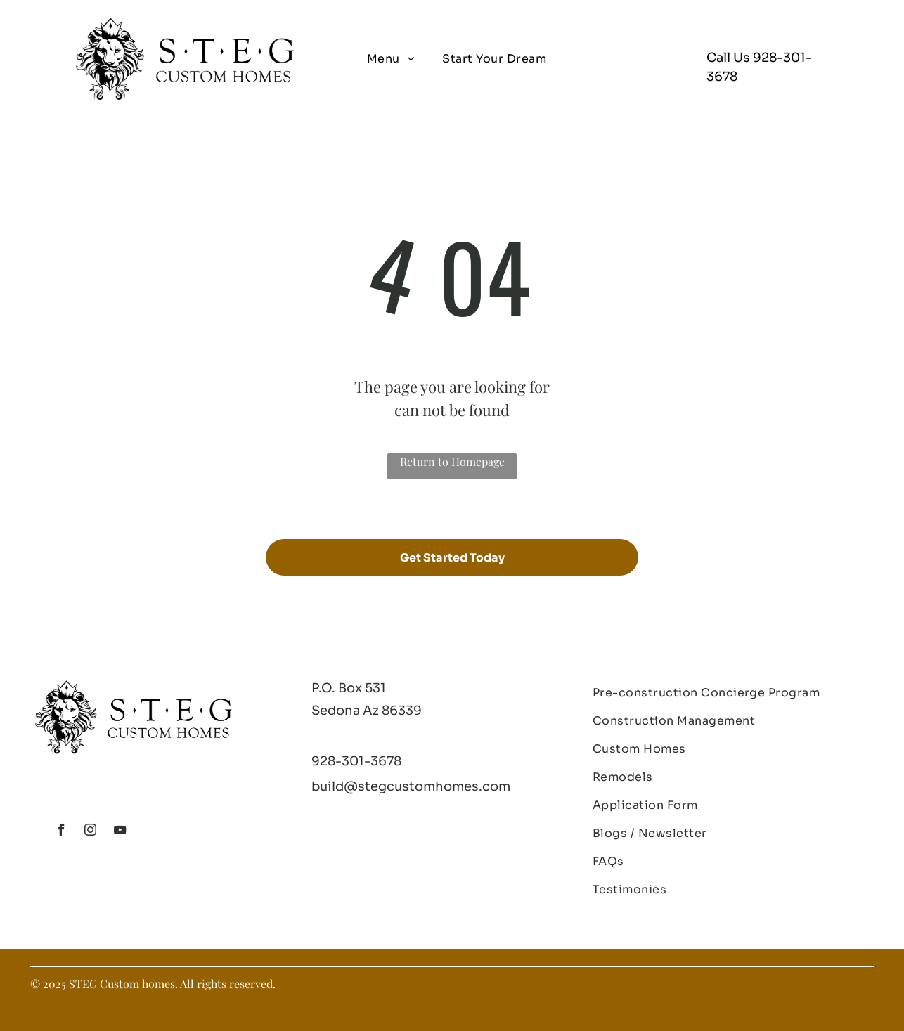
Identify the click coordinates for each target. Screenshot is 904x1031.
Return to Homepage (452, 461)
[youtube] (119, 832)
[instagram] (90, 832)
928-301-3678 (356, 761)
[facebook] (60, 832)
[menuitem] (390, 59)
